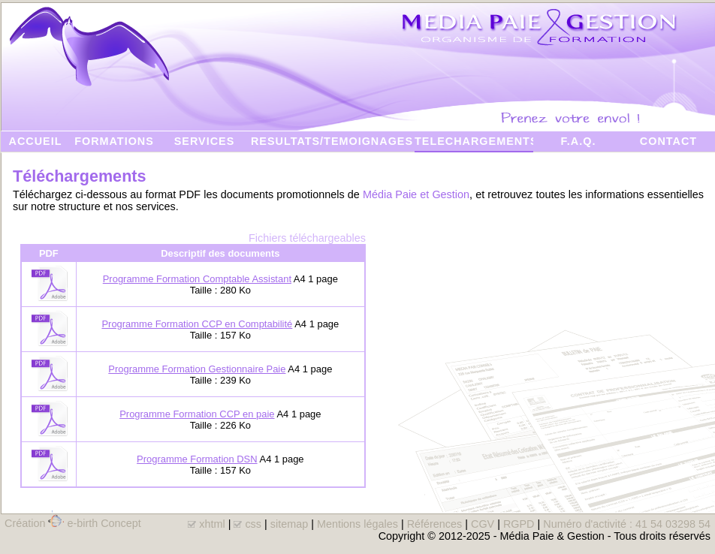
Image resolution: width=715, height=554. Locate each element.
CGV (482, 524)
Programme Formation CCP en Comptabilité (196, 324)
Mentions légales (357, 524)
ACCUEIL (35, 141)
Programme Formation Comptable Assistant (197, 279)
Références (435, 524)
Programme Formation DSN (197, 459)
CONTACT (668, 141)
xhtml (212, 524)
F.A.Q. (578, 141)
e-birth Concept (103, 523)
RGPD (519, 524)
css (253, 524)
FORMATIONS (114, 141)
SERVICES (204, 141)
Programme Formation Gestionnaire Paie (196, 369)
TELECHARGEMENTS (474, 141)
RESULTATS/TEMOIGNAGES (332, 141)
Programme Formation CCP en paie (196, 414)
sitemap (289, 524)
